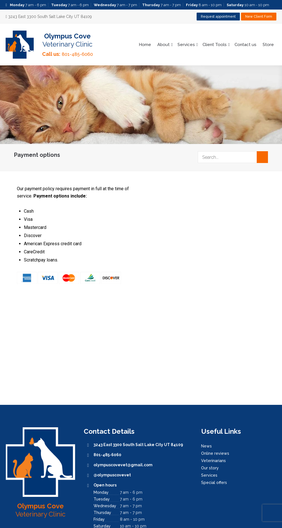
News (206, 446)
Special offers (214, 482)
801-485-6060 (77, 54)
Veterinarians (213, 460)
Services (186, 44)
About (163, 44)
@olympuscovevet (112, 475)
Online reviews (215, 453)
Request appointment (218, 17)
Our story (210, 468)
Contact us (245, 44)
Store (268, 44)
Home (145, 44)
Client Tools (215, 44)
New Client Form (258, 17)
